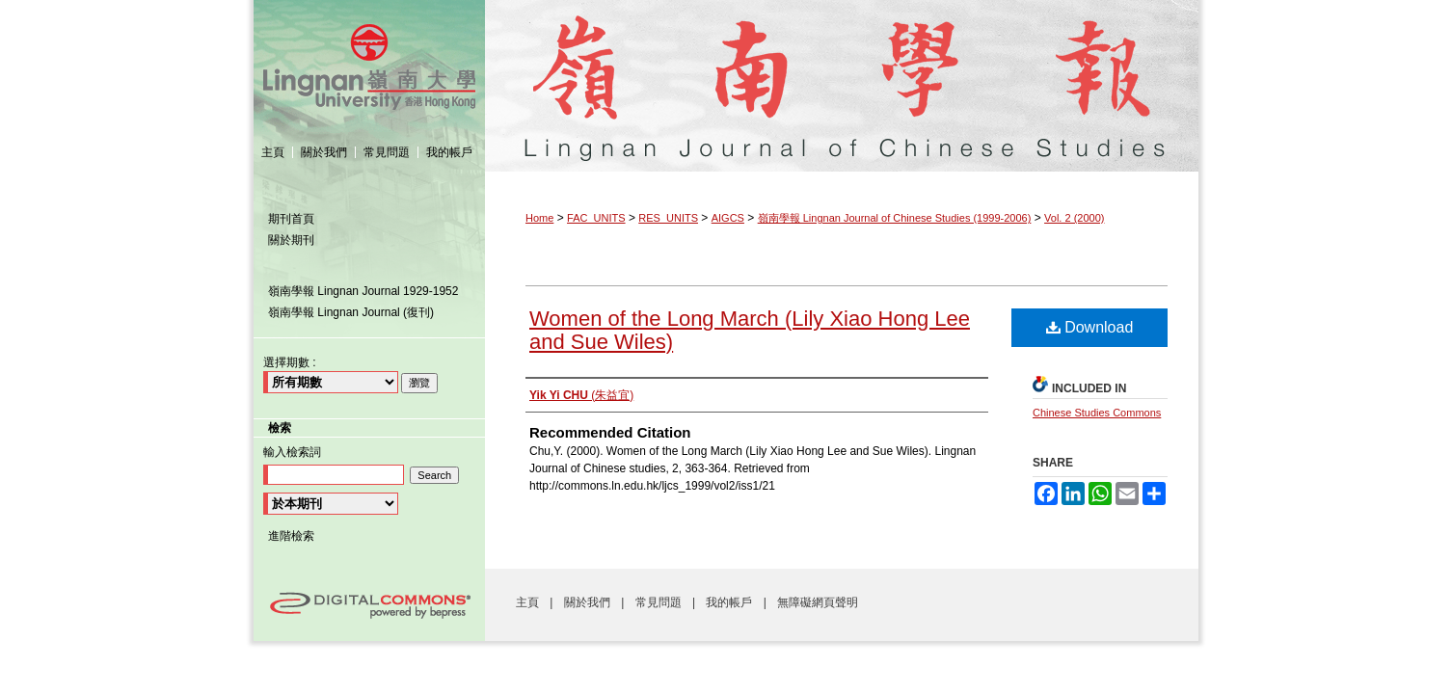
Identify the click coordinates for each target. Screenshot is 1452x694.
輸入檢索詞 (292, 452)
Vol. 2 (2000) (1074, 218)
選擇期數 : (289, 362)
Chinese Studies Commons (1097, 412)
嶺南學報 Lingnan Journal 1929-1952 (363, 291)
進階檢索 (291, 536)
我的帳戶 (730, 602)
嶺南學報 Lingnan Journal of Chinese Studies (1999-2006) (841, 66)
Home (539, 218)
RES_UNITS (668, 218)
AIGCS (728, 218)
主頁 (529, 602)
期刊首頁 (291, 219)
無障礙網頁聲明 (817, 602)
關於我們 (588, 602)
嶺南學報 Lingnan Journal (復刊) (351, 312)
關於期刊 (291, 240)
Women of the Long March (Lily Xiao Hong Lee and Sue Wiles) (749, 330)
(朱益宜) (581, 395)
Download (1090, 327)
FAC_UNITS (596, 218)
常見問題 (660, 602)
